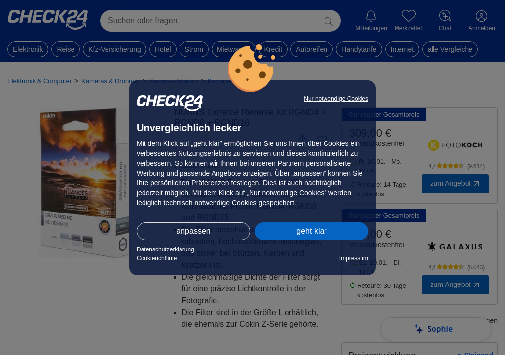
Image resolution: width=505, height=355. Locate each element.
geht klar (311, 231)
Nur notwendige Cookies (336, 98)
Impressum (353, 258)
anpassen (193, 231)
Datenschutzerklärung (165, 249)
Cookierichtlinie (157, 258)
